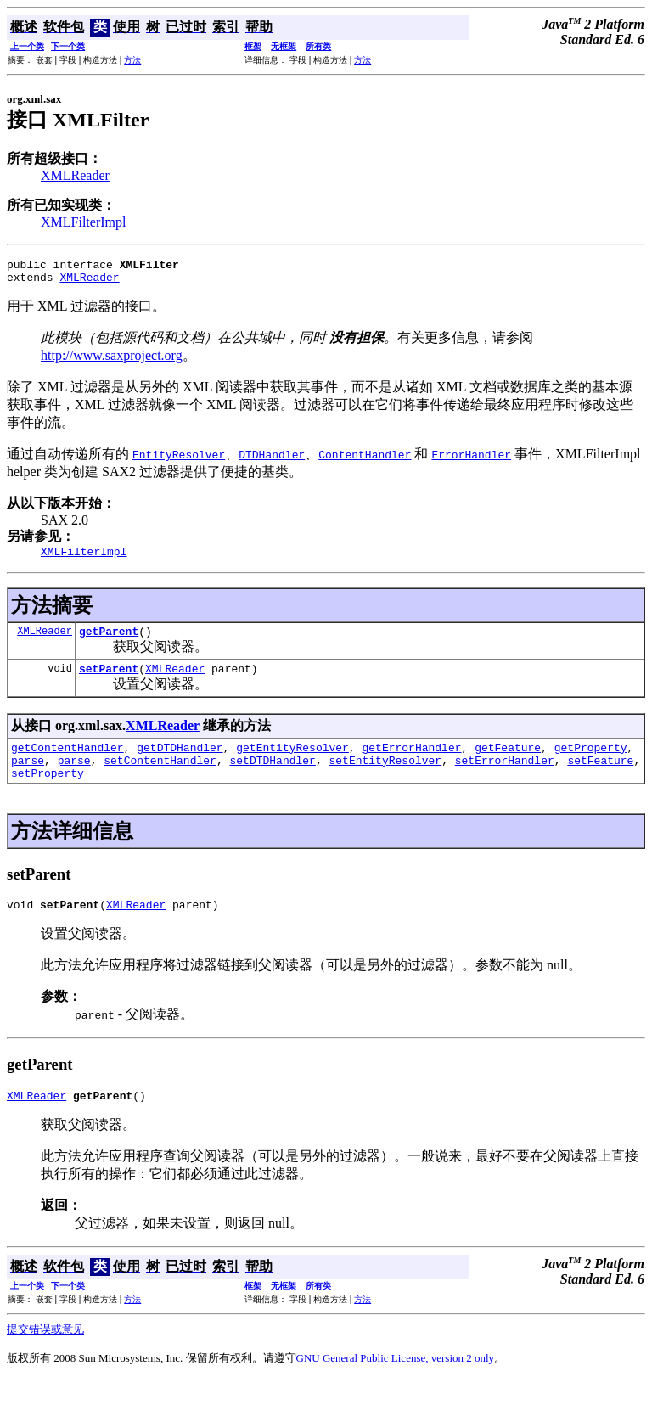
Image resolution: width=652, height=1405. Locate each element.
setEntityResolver (385, 777)
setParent (108, 680)
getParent (108, 641)
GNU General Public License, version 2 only (395, 1383)
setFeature (600, 777)
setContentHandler (160, 777)
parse (27, 777)
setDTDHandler (272, 777)
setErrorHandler (504, 777)
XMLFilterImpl (83, 222)
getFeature (508, 762)
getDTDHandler (179, 762)
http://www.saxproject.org (112, 360)
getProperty (590, 762)
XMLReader (75, 175)
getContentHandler (67, 762)
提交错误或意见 (45, 1354)
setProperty (47, 793)
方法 (132, 60)
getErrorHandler (411, 762)
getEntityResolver (292, 762)
